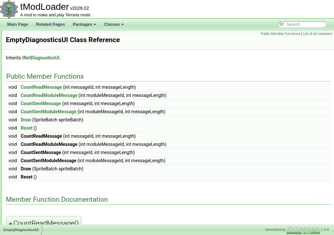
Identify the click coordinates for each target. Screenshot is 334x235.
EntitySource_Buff (37, 188)
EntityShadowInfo (37, 173)
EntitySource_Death (39, 209)
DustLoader (32, 37)
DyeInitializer (33, 44)
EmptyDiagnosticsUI (39, 130)
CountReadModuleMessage (130, 95)
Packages (84, 24)
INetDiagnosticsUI (122, 57)
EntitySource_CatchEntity (44, 195)
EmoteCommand (36, 94)
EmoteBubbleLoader (39, 80)
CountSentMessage (122, 103)
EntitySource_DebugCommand (48, 216)
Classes (114, 24)
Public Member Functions (280, 34)
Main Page (17, 24)
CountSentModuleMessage (130, 111)
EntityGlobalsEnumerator (43, 166)
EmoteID (29, 102)
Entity (26, 152)
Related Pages (50, 24)
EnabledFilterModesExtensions (48, 137)
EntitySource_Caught (40, 202)
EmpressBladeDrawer (41, 116)
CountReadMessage (123, 87)
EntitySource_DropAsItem (44, 224)
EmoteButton (33, 87)
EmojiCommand (35, 66)
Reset (108, 128)
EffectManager (34, 58)
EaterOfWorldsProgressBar (45, 51)
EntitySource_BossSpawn (44, 181)
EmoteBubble (33, 73)
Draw (107, 119)
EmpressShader (36, 123)
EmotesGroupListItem (40, 109)
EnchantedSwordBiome (42, 145)
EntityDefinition (35, 159)
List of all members (317, 34)
